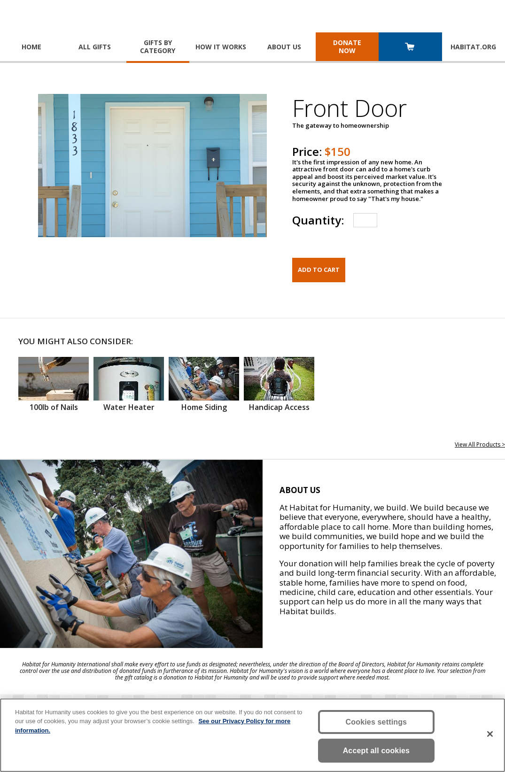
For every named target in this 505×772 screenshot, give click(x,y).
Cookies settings (376, 722)
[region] (252, 735)
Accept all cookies (376, 751)
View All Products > (480, 444)
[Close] (490, 734)
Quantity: (318, 220)
